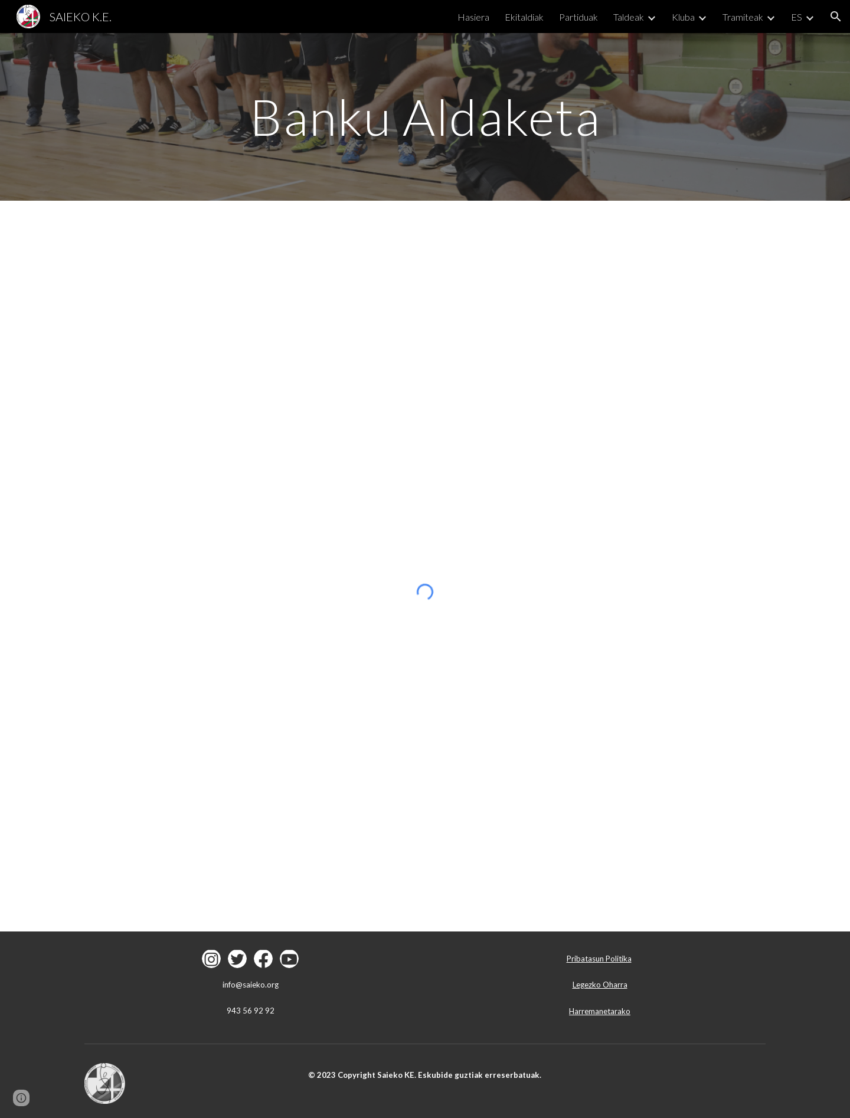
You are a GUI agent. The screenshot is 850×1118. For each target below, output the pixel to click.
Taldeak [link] (628, 16)
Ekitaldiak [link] (524, 16)
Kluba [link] (683, 16)
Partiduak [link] (578, 16)
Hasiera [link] (473, 16)
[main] (425, 116)
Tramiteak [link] (742, 16)
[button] (836, 16)
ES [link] (796, 16)
